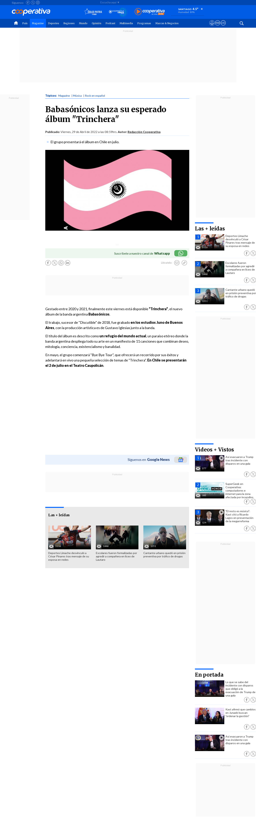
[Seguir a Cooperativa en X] (33, 2)
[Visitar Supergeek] (223, 26)
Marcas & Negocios (167, 23)
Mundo (83, 23)
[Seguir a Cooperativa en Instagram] (38, 2)
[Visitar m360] (217, 26)
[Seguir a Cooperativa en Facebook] (28, 2)
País (25, 23)
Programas (144, 23)
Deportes (53, 23)
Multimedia (126, 23)
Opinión (96, 23)
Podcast (110, 23)
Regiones (69, 23)
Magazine (38, 23)
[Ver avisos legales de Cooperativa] (212, 26)
